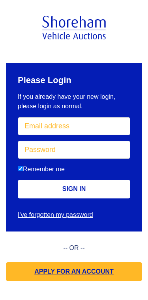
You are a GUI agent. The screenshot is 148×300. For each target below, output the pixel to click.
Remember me (41, 169)
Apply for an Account (74, 271)
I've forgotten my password (55, 214)
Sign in (74, 188)
